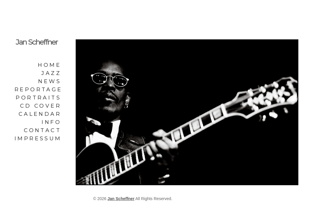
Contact (42, 130)
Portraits (38, 97)
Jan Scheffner (36, 42)
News (49, 81)
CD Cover (40, 106)
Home (49, 65)
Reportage (38, 89)
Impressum (38, 138)
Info (51, 122)
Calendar (40, 114)
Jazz (51, 73)
